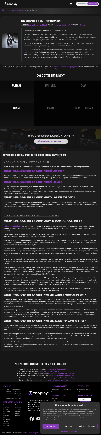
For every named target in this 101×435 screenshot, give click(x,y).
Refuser (68, 426)
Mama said (60, 25)
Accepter (51, 426)
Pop (62, 390)
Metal (69, 390)
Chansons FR (56, 390)
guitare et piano (79, 378)
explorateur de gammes (58, 380)
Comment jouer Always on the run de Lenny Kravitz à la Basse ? (33, 182)
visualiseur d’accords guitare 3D (61, 373)
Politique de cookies (69, 431)
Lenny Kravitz (17, 10)
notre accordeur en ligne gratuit (66, 67)
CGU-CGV (54, 399)
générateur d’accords (63, 378)
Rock (82, 25)
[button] (96, 405)
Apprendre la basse (13, 398)
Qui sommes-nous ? (83, 390)
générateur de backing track (64, 376)
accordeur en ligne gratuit (56, 369)
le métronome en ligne (50, 69)
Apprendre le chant (13, 394)
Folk (52, 392)
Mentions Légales (57, 401)
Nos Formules (81, 392)
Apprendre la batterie (14, 396)
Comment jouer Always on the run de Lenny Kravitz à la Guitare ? (34, 171)
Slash (58, 21)
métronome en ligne (50, 371)
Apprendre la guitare (13, 389)
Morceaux (6, 10)
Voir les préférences (87, 426)
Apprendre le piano (13, 391)
